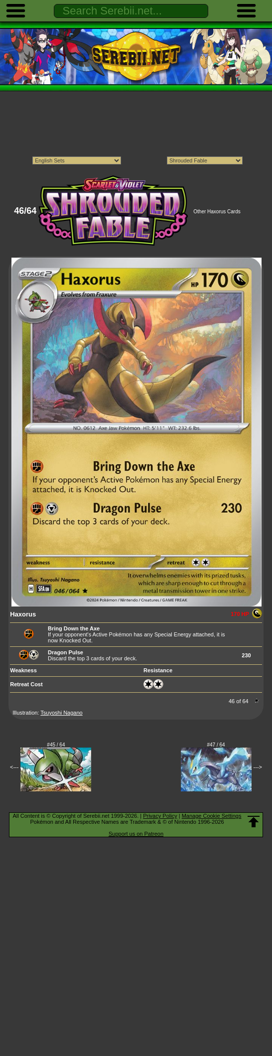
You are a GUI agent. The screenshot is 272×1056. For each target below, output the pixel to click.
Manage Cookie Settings (212, 816)
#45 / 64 (56, 745)
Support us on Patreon (136, 834)
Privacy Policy (160, 816)
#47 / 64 (216, 745)
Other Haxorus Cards (216, 211)
